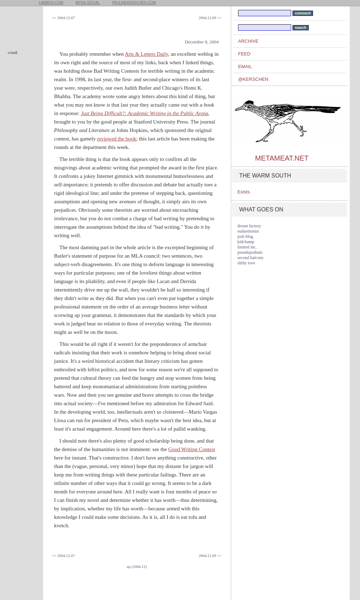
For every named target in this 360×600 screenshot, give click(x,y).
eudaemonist (248, 231)
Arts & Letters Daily (146, 54)
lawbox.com (51, 3)
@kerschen (253, 79)
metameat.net (281, 158)
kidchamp (245, 241)
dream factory (249, 225)
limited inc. (247, 247)
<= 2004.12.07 (63, 18)
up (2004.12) (137, 566)
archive (248, 41)
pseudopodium (249, 252)
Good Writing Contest (191, 449)
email (245, 66)
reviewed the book (116, 139)
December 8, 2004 (202, 41)
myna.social (88, 3)
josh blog (245, 236)
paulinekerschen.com (134, 3)
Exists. (244, 191)
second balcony (250, 257)
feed (244, 54)
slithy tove (246, 262)
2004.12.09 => (210, 18)
